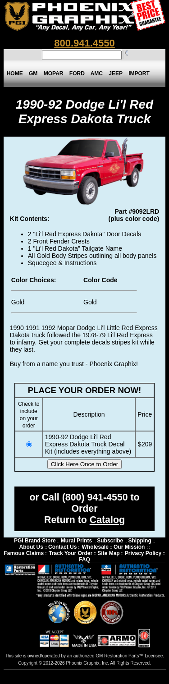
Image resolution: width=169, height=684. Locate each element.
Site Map (108, 553)
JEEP (116, 73)
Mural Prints (76, 540)
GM (33, 73)
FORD (76, 73)
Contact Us (62, 547)
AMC (96, 73)
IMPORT (139, 73)
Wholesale (95, 547)
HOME (15, 73)
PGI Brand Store (35, 540)
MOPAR (53, 73)
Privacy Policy (143, 553)
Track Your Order (70, 553)
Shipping (139, 540)
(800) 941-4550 (95, 497)
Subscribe (110, 540)
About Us (31, 547)
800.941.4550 (84, 43)
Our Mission (129, 547)
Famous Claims (24, 553)
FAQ (84, 559)
